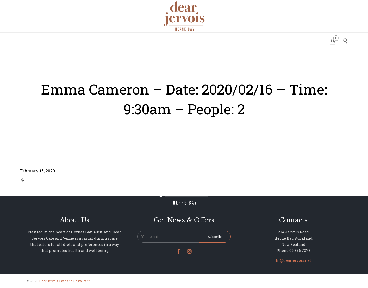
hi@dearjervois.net (293, 260)
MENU (172, 40)
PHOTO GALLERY (199, 40)
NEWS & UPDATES (238, 40)
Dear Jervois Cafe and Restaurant (64, 281)
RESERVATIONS (145, 40)
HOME (119, 40)
